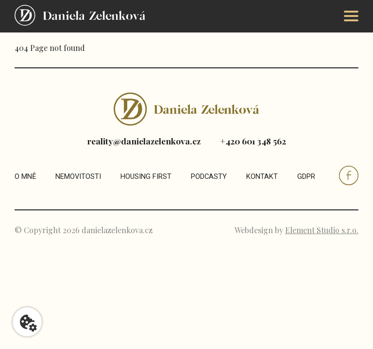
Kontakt (262, 176)
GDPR (306, 176)
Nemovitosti (78, 176)
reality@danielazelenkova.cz (144, 140)
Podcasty (209, 176)
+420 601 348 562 (253, 140)
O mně (25, 176)
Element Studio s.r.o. (321, 230)
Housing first (145, 176)
